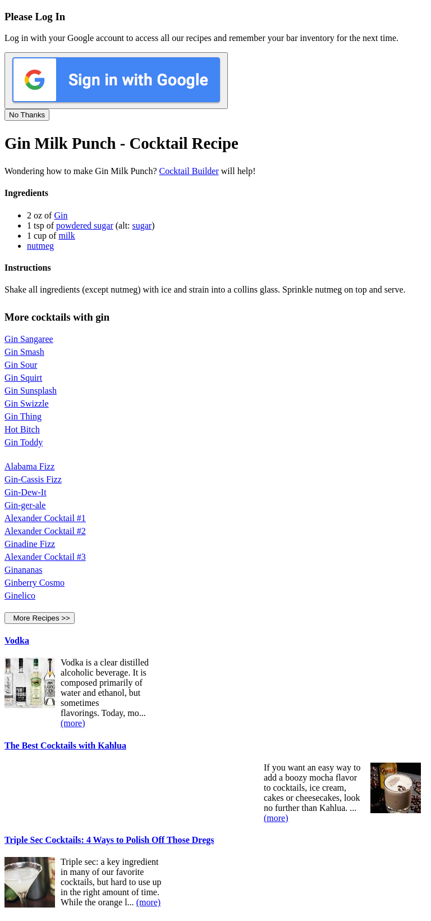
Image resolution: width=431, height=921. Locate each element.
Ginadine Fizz (29, 544)
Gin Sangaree (28, 339)
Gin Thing (23, 416)
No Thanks (27, 115)
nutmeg (40, 245)
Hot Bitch (22, 429)
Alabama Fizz (29, 466)
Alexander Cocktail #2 (45, 531)
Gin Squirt (23, 377)
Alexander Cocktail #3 (45, 557)
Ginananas (23, 570)
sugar (142, 225)
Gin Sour (20, 365)
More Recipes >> (39, 618)
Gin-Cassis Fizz (33, 479)
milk (66, 235)
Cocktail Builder (189, 171)
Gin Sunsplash (30, 390)
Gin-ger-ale (24, 505)
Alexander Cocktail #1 (45, 518)
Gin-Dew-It (25, 492)
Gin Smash (24, 352)
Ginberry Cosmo (34, 582)
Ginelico (19, 595)
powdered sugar (84, 225)
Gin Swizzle (26, 403)
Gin (60, 215)
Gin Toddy (23, 442)
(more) (73, 723)
